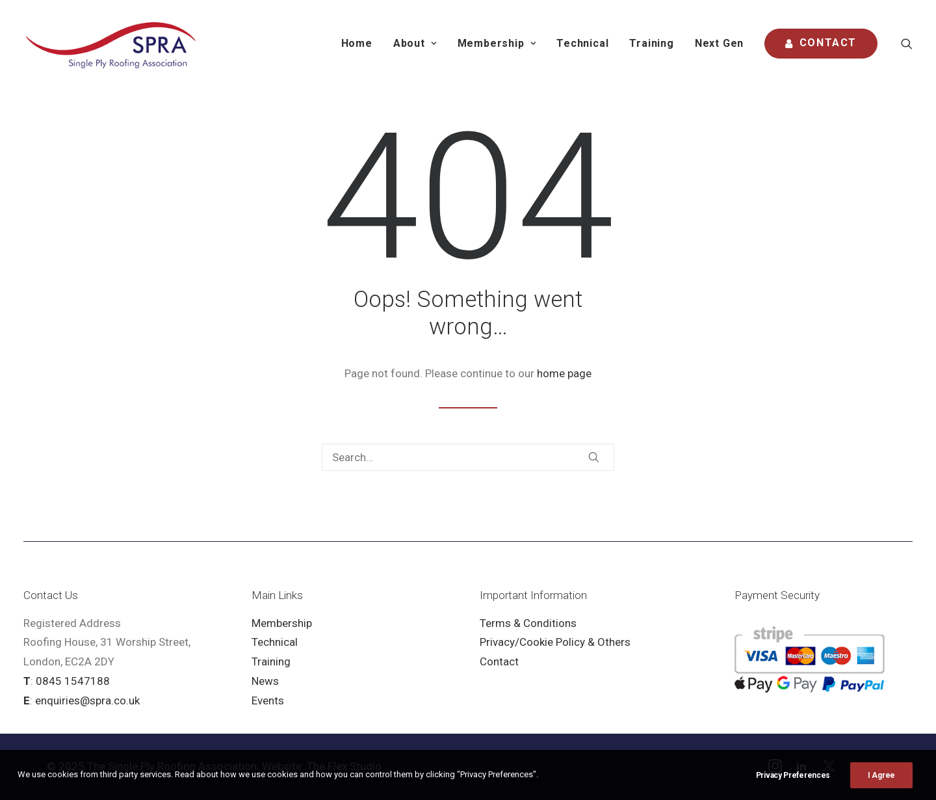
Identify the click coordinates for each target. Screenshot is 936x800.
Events (268, 700)
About (415, 43)
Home (356, 43)
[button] (907, 43)
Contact (499, 661)
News (265, 680)
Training (651, 43)
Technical (582, 43)
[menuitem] (357, 43)
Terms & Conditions (528, 623)
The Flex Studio (344, 766)
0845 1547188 (73, 680)
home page (564, 373)
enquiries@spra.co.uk (87, 700)
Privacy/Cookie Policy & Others (555, 641)
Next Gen (719, 43)
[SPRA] (111, 44)
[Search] (468, 457)
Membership (282, 623)
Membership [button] (497, 43)
